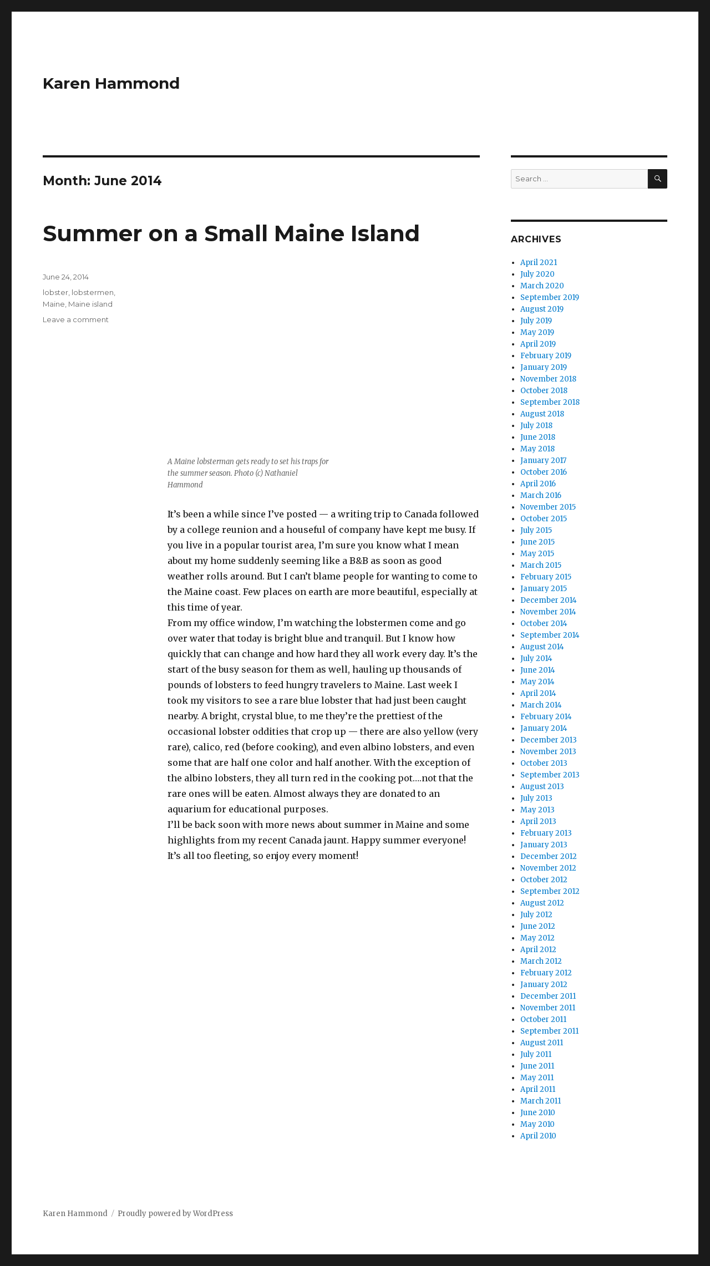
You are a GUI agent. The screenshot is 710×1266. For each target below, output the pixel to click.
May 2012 (537, 938)
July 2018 (536, 425)
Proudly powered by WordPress (175, 1213)
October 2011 (543, 1019)
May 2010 (537, 1124)
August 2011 (541, 1043)
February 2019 (545, 355)
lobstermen (93, 292)
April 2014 (538, 693)
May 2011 (537, 1077)
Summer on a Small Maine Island (231, 233)
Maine (54, 303)
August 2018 (542, 414)
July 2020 (537, 274)
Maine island (90, 303)
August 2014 (542, 647)
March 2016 (540, 495)
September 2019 (549, 297)
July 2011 (535, 1054)
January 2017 (543, 460)
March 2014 (541, 705)
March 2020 (542, 286)
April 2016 (538, 484)
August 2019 (542, 309)
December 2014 (548, 600)
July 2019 (536, 321)
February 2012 (546, 973)
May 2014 (537, 682)
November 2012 (548, 868)
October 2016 (543, 472)
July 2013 (536, 798)
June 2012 (537, 926)
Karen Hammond (111, 83)
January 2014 (543, 728)
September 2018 (550, 402)
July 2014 (536, 658)
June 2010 (537, 1112)
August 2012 (542, 903)
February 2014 (546, 716)
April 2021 (538, 262)
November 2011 (547, 1008)
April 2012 (538, 949)
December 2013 (548, 740)
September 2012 (550, 891)
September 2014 (550, 635)
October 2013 (543, 763)
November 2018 (548, 379)
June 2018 (537, 437)
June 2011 (537, 1066)
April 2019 (538, 344)
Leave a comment (76, 319)
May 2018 (537, 449)
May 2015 (537, 553)
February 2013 (546, 833)
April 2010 (538, 1136)
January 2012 (543, 984)
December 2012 (548, 856)
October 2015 (543, 518)
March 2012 (541, 961)
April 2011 (537, 1089)
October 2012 (543, 879)
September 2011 (549, 1031)
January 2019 (543, 367)
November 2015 (548, 507)
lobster (55, 292)
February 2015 (545, 577)
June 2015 (537, 542)
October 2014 (543, 623)
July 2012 (536, 914)
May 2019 (537, 332)
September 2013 (550, 775)
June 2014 (537, 670)
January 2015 (543, 588)
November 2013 (548, 751)
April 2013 (538, 821)
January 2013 (543, 845)
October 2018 (543, 390)
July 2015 (536, 530)
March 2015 (540, 565)
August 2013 (542, 786)
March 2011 (540, 1101)
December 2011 (548, 996)
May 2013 (537, 810)
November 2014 (548, 612)
